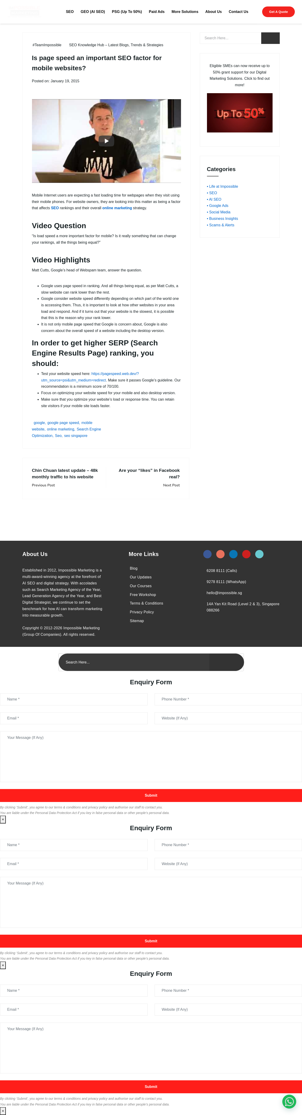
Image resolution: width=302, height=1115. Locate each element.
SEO (70, 12)
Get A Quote (278, 12)
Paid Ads (157, 12)
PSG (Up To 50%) (127, 12)
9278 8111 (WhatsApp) (226, 582)
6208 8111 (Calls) (222, 571)
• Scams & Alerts (221, 225)
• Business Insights (222, 219)
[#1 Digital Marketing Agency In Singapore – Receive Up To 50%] (289, 1102)
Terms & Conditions (146, 603)
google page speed (63, 423)
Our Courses (141, 586)
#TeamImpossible (47, 45)
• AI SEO (214, 199)
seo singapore (76, 436)
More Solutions (185, 12)
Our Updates (141, 577)
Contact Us (238, 12)
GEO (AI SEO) (93, 12)
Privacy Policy (142, 612)
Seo (58, 436)
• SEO (212, 193)
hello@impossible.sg (224, 593)
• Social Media (219, 212)
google (39, 423)
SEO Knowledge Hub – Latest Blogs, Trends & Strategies (116, 45)
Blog (133, 568)
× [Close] (3, 819)
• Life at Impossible (222, 186)
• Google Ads (218, 206)
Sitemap (137, 621)
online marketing (60, 429)
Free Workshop (143, 595)
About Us (213, 12)
